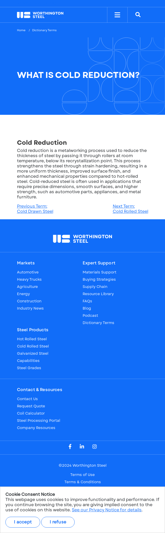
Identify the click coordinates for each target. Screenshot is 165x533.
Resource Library (98, 293)
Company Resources (36, 427)
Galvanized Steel (32, 353)
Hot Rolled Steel (32, 339)
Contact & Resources (39, 389)
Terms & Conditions (82, 481)
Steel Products (32, 330)
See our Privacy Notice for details (107, 510)
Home (21, 30)
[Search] (138, 15)
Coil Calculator (31, 413)
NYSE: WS (37, 3)
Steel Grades (29, 367)
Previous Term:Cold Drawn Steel (35, 208)
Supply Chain (95, 286)
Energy (23, 293)
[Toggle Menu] (117, 15)
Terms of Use (82, 474)
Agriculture (27, 286)
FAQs (87, 301)
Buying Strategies (99, 279)
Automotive (28, 272)
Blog (87, 308)
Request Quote (31, 406)
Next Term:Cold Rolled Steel (130, 208)
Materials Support (99, 272)
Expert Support (99, 263)
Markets (26, 263)
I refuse (58, 522)
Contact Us (27, 398)
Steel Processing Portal (38, 420)
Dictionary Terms (44, 30)
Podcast (90, 315)
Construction (29, 301)
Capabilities (28, 360)
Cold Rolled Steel (33, 346)
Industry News (30, 308)
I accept (23, 522)
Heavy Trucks (29, 279)
